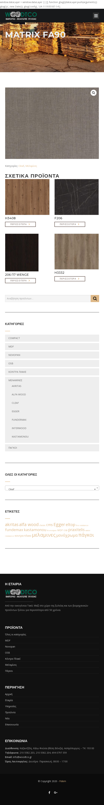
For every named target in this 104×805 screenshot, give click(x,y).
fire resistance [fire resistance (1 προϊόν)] (82, 525)
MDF (11, 346)
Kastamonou (20, 436)
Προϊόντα (10, 712)
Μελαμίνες (31, 165)
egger (15, 411)
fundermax (19, 419)
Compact (14, 338)
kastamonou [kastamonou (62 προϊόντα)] (35, 529)
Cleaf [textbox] (51, 489)
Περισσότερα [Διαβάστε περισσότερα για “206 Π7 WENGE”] (18, 280)
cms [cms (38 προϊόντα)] (49, 524)
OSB (10, 363)
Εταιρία (9, 700)
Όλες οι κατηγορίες (15, 634)
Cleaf (21, 165)
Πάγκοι (12, 447)
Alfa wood (19, 394)
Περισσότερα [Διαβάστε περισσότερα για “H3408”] (18, 224)
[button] (94, 93)
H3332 (59, 273)
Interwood (19, 428)
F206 (58, 218)
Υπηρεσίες (10, 706)
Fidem (62, 781)
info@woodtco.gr (22, 757)
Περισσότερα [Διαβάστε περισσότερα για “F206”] (68, 224)
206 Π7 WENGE (17, 275)
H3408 (10, 218)
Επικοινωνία (11, 724)
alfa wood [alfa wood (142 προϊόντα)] (29, 524)
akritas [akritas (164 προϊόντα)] (11, 524)
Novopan (14, 355)
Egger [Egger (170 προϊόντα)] (59, 524)
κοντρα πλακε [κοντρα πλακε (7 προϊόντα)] (23, 536)
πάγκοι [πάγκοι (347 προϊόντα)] (86, 535)
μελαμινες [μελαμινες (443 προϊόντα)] (44, 534)
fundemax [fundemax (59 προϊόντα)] (14, 529)
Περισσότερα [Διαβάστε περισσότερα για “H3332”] (68, 278)
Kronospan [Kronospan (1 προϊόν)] (52, 530)
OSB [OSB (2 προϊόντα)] (66, 530)
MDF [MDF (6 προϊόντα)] (60, 530)
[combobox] (52, 488)
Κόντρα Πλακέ (17, 371)
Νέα (7, 718)
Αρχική (8, 694)
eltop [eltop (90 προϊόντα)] (70, 524)
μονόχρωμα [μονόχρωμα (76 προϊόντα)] (67, 535)
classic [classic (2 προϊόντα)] (42, 525)
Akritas (16, 386)
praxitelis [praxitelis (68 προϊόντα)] (76, 529)
